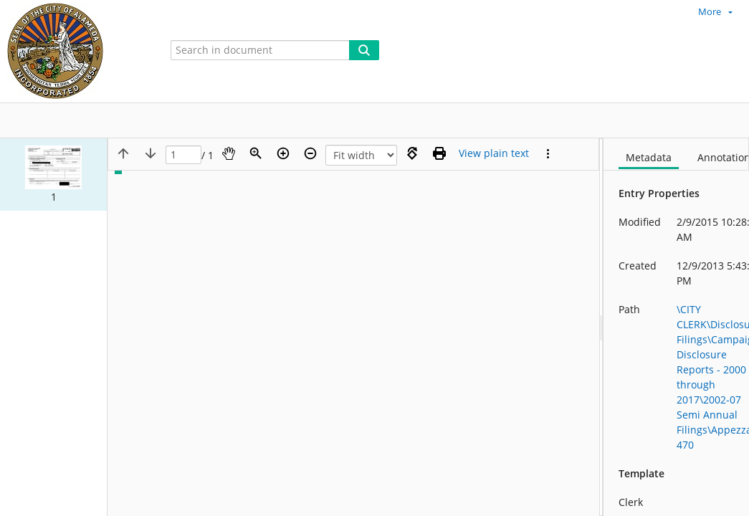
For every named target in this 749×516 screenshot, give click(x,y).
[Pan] (228, 153)
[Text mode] (493, 153)
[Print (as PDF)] (439, 153)
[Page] (183, 155)
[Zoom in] (283, 153)
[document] (676, 327)
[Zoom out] (310, 153)
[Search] (364, 50)
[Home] (75, 51)
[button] (53, 174)
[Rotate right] (412, 153)
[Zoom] (256, 153)
